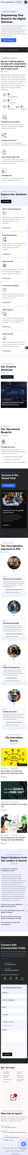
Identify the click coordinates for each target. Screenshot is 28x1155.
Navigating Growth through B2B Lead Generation (13, 403)
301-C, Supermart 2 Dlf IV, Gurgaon (15, 1132)
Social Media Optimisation (6, 1072)
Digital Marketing (7, 1079)
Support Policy (9, 1151)
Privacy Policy (15, 1153)
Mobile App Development (20, 1076)
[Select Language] (19, 2)
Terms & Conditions (20, 1151)
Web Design (6, 1082)
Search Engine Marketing (20, 1080)
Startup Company (7, 399)
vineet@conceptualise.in (12, 1137)
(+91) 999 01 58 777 (10, 1127)
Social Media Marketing (6, 1076)
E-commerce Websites (20, 1072)
